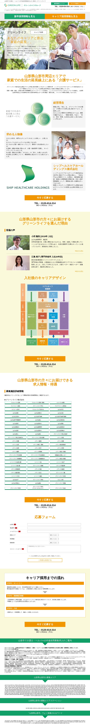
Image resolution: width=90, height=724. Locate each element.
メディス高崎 (74, 435)
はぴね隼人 (74, 427)
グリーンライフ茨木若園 (74, 431)
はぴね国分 (14, 431)
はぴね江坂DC (14, 415)
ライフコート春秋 (74, 402)
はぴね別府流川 (74, 423)
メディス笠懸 (34, 435)
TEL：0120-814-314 (70, 6)
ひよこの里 (14, 472)
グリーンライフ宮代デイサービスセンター (34, 477)
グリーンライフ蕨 (54, 464)
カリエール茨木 (54, 407)
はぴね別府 (14, 427)
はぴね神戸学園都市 (74, 415)
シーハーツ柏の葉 (54, 456)
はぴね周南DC (34, 423)
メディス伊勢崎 (74, 443)
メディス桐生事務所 (54, 439)
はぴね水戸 (54, 468)
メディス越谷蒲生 (14, 464)
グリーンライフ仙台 (54, 478)
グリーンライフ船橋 (74, 456)
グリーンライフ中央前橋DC (54, 447)
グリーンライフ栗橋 (74, 472)
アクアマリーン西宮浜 (34, 407)
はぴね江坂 (74, 411)
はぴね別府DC (34, 427)
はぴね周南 (14, 423)
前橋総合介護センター (74, 447)
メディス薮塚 (54, 435)
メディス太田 (14, 439)
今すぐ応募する (45, 197)
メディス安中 (14, 443)
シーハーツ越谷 (14, 468)
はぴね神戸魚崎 (34, 415)
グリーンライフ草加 (74, 468)
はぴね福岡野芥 (54, 423)
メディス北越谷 (74, 460)
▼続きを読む (79, 251)
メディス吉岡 (74, 439)
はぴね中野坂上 (34, 472)
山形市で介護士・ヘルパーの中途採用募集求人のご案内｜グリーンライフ (25, 1)
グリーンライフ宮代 (14, 478)
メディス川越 (54, 460)
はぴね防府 (54, 419)
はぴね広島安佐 (34, 419)
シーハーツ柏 (14, 456)
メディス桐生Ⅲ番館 (54, 452)
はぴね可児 (14, 411)
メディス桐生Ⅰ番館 (34, 439)
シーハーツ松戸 (34, 456)
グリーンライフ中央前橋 (34, 447)
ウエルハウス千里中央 (74, 407)
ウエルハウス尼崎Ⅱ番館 (34, 402)
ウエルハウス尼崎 (14, 402)
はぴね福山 (14, 419)
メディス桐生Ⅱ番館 (14, 447)
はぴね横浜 (54, 472)
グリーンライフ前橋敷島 (14, 452)
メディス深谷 (14, 435)
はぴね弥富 (34, 411)
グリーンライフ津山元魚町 (34, 431)
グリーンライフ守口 (14, 407)
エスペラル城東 (54, 402)
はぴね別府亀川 (54, 427)
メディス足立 (34, 464)
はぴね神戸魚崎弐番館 (54, 415)
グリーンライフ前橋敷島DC (34, 452)
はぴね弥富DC (54, 411)
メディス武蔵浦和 (34, 460)
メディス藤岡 (54, 443)
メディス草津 (34, 443)
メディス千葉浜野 (14, 460)
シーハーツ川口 (74, 464)
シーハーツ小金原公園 (74, 452)
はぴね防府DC (74, 419)
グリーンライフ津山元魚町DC (54, 431)
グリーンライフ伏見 (34, 468)
